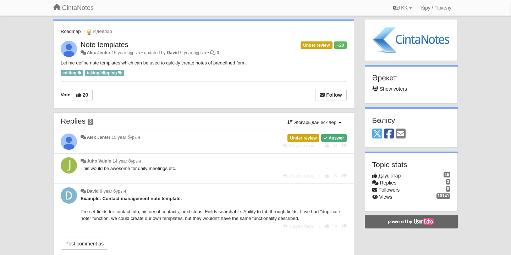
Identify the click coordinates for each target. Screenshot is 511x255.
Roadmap (71, 31)
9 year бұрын (113, 191)
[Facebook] (389, 134)
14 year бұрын (126, 161)
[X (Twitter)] (377, 134)
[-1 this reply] (344, 145)
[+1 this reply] (327, 145)
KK (402, 8)
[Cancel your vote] (335, 145)
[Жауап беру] (298, 145)
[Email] (401, 134)
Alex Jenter (98, 52)
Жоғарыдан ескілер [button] (314, 122)
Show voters (389, 89)
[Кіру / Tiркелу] (436, 8)
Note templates (104, 45)
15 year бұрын (125, 137)
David (173, 52)
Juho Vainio (99, 161)
